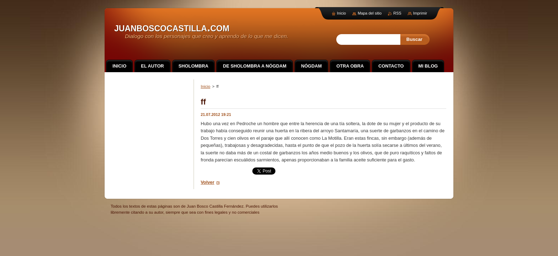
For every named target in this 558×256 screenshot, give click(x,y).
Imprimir (420, 13)
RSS (397, 13)
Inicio (205, 86)
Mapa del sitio (369, 13)
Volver (207, 182)
